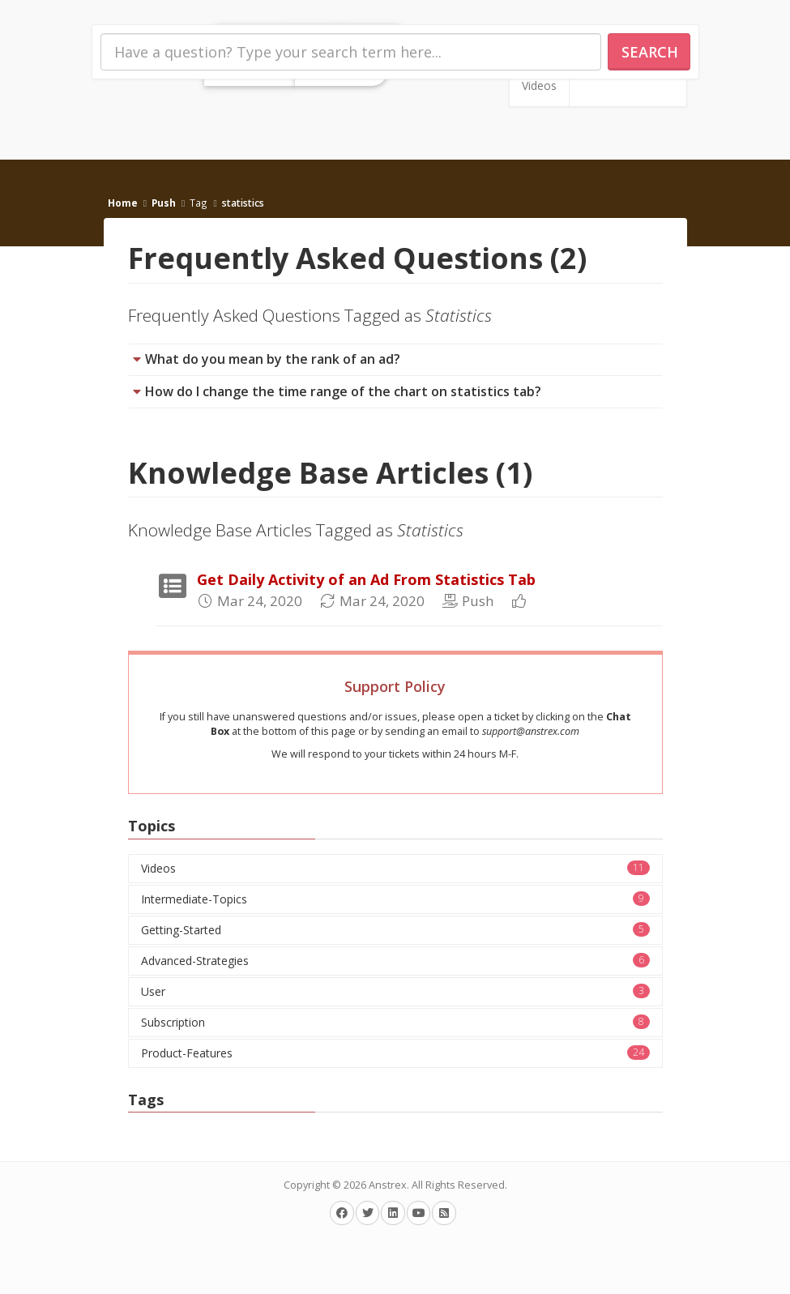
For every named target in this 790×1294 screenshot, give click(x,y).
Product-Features (395, 1053)
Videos (539, 85)
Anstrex (388, 1185)
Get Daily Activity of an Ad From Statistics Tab (366, 579)
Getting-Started (395, 929)
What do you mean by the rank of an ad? (272, 359)
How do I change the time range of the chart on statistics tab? (343, 391)
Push (164, 202)
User (395, 991)
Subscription (395, 1022)
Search (649, 52)
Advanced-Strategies (395, 960)
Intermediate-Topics (395, 899)
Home (123, 202)
